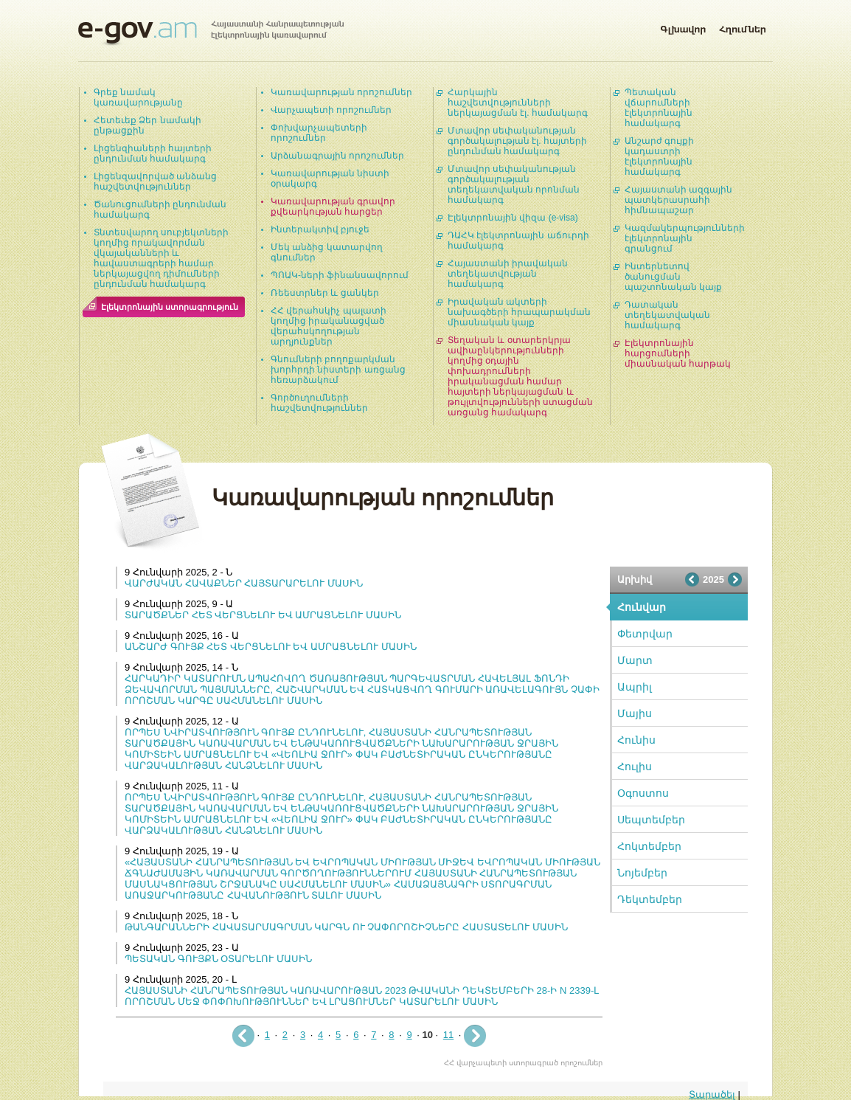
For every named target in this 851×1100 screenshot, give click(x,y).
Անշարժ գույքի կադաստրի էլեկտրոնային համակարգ (659, 156)
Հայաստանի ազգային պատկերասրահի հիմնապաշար (678, 199)
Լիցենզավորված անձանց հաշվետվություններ (155, 181)
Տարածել (712, 1094)
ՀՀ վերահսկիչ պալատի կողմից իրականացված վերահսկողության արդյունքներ (328, 326)
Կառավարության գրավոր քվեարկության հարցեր (333, 206)
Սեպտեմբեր (651, 820)
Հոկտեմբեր (649, 846)
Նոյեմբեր (642, 873)
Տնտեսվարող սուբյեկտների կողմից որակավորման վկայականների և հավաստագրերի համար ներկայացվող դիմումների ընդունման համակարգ (161, 258)
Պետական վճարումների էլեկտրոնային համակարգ (658, 107)
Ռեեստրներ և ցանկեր (325, 293)
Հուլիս (634, 766)
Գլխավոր (682, 26)
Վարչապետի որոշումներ (331, 110)
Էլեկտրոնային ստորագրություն (169, 306)
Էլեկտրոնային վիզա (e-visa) (513, 217)
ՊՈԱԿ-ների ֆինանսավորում (340, 275)
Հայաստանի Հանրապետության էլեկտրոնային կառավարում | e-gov (211, 33)
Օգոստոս (643, 793)
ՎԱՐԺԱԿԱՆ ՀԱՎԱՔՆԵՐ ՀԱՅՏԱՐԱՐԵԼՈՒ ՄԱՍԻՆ (244, 583)
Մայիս (634, 713)
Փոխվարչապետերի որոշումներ (319, 132)
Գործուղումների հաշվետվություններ (319, 402)
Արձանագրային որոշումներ (337, 156)
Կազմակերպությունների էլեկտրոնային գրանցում (685, 238)
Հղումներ (742, 26)
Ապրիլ (634, 687)
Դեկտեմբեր (649, 899)
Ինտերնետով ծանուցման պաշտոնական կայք (673, 276)
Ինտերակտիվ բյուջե (320, 229)
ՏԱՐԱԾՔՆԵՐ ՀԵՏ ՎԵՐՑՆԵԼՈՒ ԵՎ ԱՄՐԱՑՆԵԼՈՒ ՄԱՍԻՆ (263, 614)
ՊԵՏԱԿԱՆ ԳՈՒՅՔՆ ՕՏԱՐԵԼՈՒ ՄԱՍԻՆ (218, 958)
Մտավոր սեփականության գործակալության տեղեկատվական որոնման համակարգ (514, 184)
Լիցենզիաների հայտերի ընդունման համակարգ (153, 153)
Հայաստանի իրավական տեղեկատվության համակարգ (508, 273)
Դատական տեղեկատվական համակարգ (667, 315)
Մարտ (635, 660)
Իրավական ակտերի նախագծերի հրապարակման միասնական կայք (519, 312)
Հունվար (641, 607)
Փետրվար (645, 634)
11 (448, 1034)
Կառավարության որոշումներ (341, 92)
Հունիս (636, 740)
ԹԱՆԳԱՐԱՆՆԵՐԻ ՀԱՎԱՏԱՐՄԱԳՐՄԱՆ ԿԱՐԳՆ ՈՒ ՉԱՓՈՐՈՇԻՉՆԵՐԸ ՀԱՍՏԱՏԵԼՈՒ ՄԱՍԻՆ (346, 927)
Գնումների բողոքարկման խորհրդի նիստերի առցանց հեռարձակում (338, 369)
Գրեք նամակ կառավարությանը (138, 97)
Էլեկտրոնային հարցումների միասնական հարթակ (678, 353)
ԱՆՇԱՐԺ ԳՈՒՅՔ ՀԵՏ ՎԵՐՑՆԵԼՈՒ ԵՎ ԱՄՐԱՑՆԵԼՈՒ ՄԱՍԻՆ (271, 646)
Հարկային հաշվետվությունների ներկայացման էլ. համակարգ (518, 102)
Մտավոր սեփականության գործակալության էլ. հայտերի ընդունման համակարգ (517, 140)
